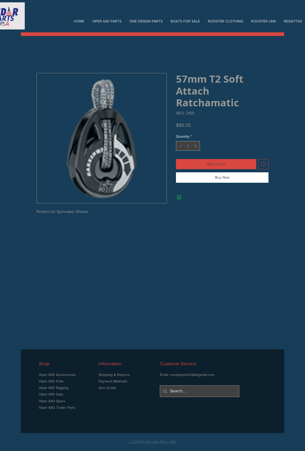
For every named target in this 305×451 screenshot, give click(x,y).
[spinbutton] (188, 145)
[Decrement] (180, 145)
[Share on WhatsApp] (179, 197)
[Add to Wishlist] (263, 164)
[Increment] (196, 145)
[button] (106, 21)
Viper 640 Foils (51, 381)
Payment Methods (113, 381)
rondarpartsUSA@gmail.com (192, 375)
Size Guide (107, 388)
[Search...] (199, 391)
